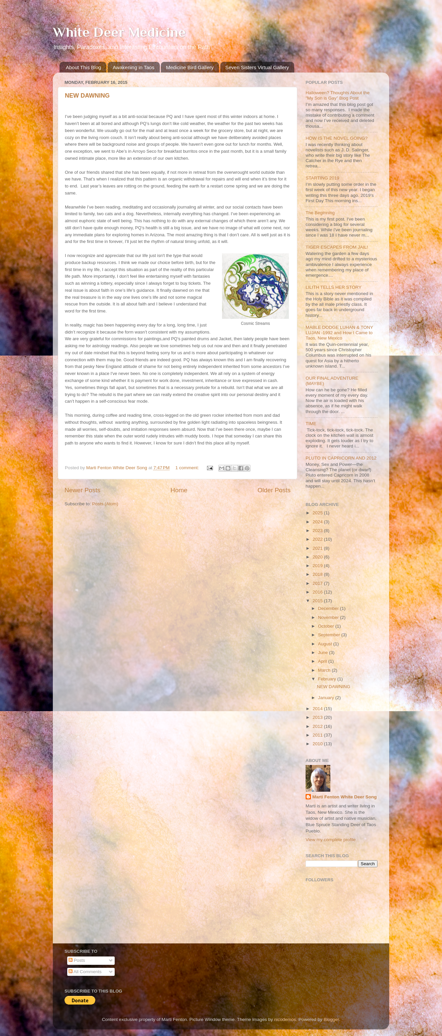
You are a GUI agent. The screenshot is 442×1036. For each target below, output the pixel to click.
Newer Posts (82, 490)
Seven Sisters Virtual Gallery (257, 67)
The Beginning (320, 212)
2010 (318, 743)
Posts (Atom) (105, 503)
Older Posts (274, 490)
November (329, 617)
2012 (318, 726)
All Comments (85, 971)
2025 (318, 512)
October (326, 626)
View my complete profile (331, 839)
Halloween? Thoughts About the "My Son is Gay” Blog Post (337, 95)
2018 (318, 574)
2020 (318, 556)
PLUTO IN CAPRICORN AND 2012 (341, 458)
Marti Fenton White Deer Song (344, 796)
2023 (318, 530)
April (323, 661)
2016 (318, 592)
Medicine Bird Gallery (190, 67)
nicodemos (285, 1019)
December (329, 608)
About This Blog (83, 67)
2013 (318, 717)
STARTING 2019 (322, 177)
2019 (318, 565)
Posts (77, 960)
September (329, 634)
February (327, 678)
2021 (318, 548)
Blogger (331, 1019)
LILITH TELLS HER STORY (333, 287)
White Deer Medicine (119, 32)
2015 (318, 600)
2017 (318, 583)
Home (179, 490)
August (325, 643)
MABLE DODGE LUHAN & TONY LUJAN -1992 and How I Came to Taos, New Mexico (339, 333)
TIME (311, 423)
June (323, 652)
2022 (318, 539)
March (325, 670)
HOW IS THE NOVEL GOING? (336, 138)
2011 (318, 735)
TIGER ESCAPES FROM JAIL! (337, 247)
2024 (318, 521)
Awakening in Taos (133, 67)
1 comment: (188, 467)
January (326, 697)
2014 (318, 708)
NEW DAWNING (87, 95)
